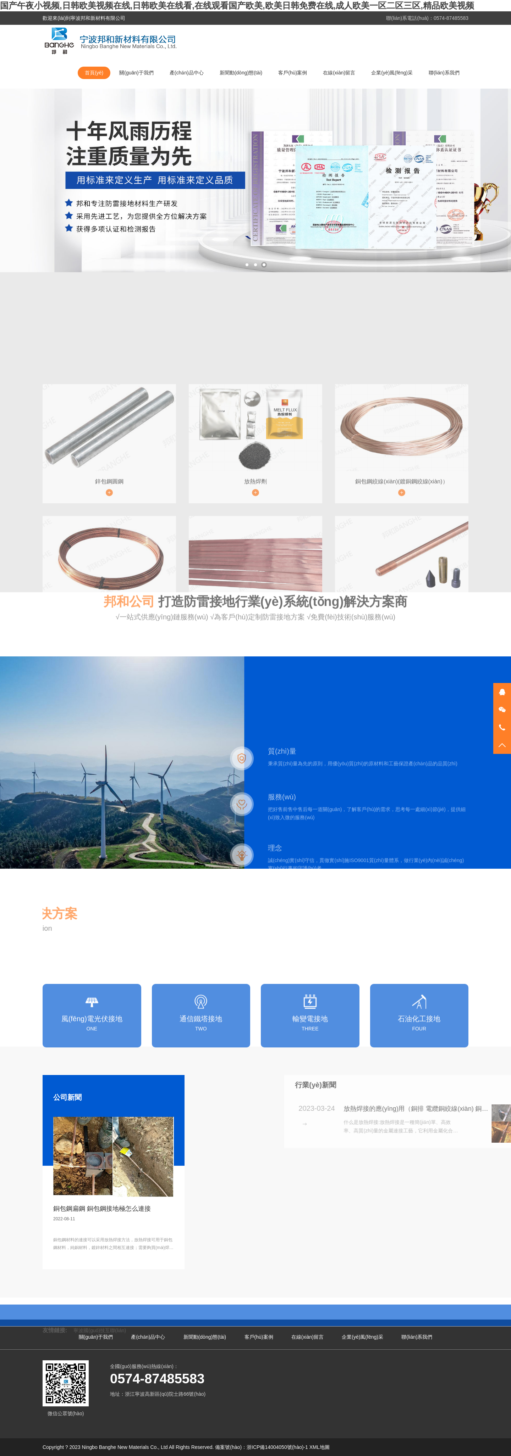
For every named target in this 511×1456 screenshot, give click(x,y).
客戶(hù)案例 (292, 72)
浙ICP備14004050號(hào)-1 (277, 1447)
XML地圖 (319, 1447)
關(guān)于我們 (136, 72)
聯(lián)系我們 (444, 72)
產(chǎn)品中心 (187, 72)
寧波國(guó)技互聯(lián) (99, 1327)
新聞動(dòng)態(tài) (241, 72)
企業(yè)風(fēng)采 (392, 72)
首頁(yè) (94, 72)
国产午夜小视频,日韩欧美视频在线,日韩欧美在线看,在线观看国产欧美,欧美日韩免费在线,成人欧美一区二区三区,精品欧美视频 (237, 5)
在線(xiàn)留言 (339, 72)
